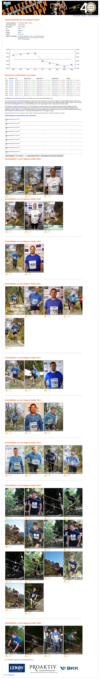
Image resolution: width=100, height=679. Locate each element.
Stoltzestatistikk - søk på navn (80, 15)
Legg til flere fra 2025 (33, 155)
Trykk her (32, 36)
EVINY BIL (21, 34)
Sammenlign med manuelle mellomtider (52, 155)
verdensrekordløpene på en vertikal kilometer (47, 109)
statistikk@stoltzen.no (28, 659)
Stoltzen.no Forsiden (93, 15)
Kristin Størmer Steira (17, 108)
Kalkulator (11, 80)
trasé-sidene (18, 98)
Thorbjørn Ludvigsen (12, 106)
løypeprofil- (10, 98)
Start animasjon (10, 155)
